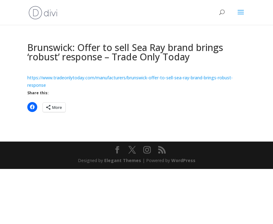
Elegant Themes (122, 160)
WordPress (183, 160)
